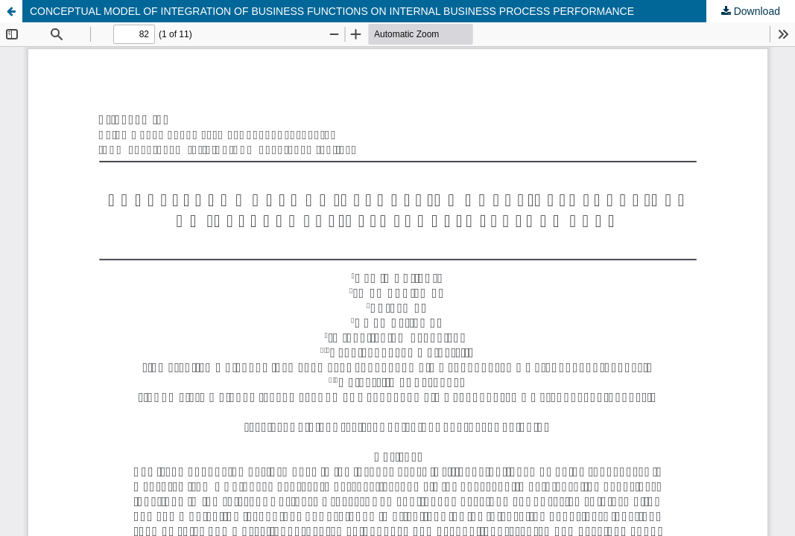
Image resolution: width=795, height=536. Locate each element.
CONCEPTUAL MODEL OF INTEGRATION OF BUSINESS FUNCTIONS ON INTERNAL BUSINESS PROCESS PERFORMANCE (332, 11)
